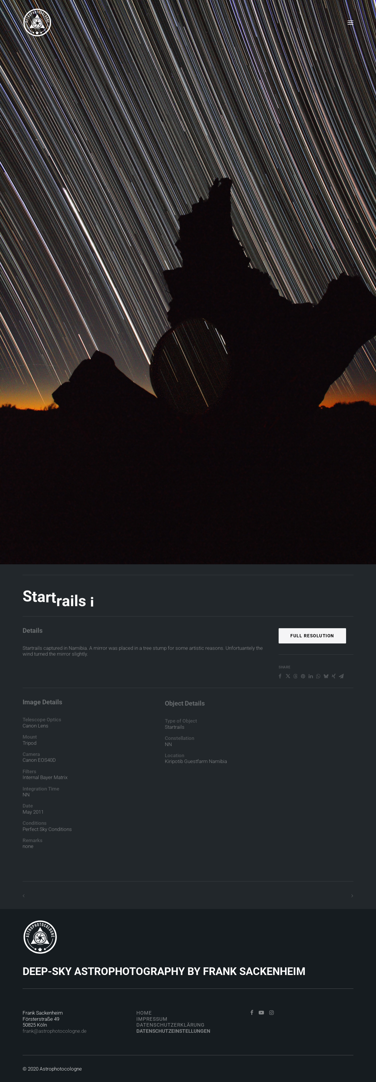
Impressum (151, 1019)
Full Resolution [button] (312, 655)
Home (144, 1013)
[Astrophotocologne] (37, 22)
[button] (350, 22)
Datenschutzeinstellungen (173, 1031)
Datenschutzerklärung (170, 1025)
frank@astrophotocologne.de (55, 1031)
